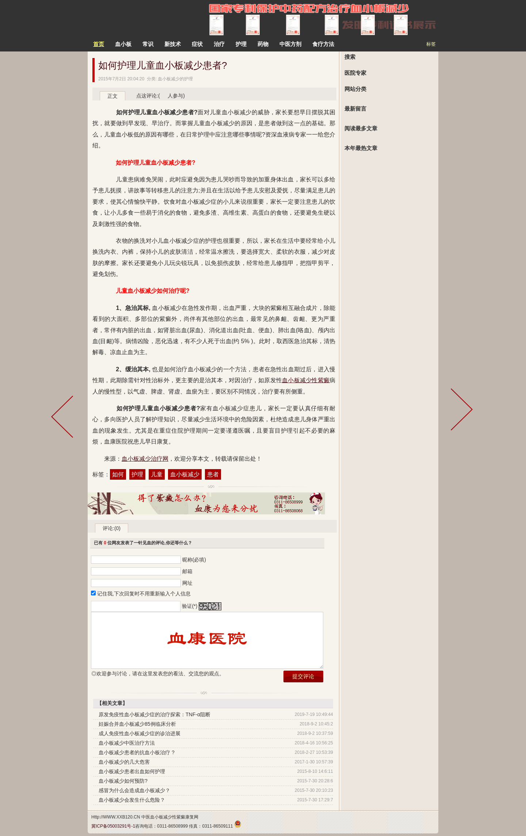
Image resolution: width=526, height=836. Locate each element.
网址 (187, 583)
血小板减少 (184, 474)
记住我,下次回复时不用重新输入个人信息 (144, 594)
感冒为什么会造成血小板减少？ (134, 790)
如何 (118, 474)
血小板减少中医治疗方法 (127, 743)
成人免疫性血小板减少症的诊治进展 (139, 733)
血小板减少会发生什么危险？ (132, 800)
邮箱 (187, 571)
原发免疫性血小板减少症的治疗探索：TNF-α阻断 (154, 714)
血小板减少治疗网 (145, 459)
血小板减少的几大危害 (124, 762)
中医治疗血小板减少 (133, 18)
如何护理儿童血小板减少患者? (162, 65)
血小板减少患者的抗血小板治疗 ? (137, 752)
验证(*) (190, 606)
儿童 (157, 474)
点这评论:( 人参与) (160, 96)
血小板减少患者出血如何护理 (132, 771)
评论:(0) (112, 528)
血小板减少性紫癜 (305, 380)
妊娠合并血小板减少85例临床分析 (137, 724)
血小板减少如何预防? (123, 781)
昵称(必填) (194, 560)
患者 (213, 474)
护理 (137, 474)
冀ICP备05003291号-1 (113, 826)
